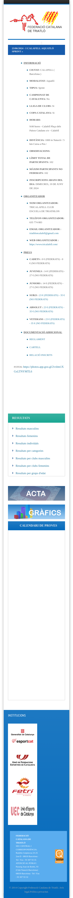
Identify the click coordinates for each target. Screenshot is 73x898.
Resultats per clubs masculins (31, 458)
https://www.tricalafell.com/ (43, 244)
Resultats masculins (25, 428)
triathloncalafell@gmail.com (44, 233)
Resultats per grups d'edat (29, 473)
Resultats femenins (25, 436)
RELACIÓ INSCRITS (40, 355)
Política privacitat (39, 891)
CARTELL (35, 347)
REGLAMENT (37, 339)
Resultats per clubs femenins (30, 465)
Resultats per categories (27, 450)
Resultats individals (25, 443)
